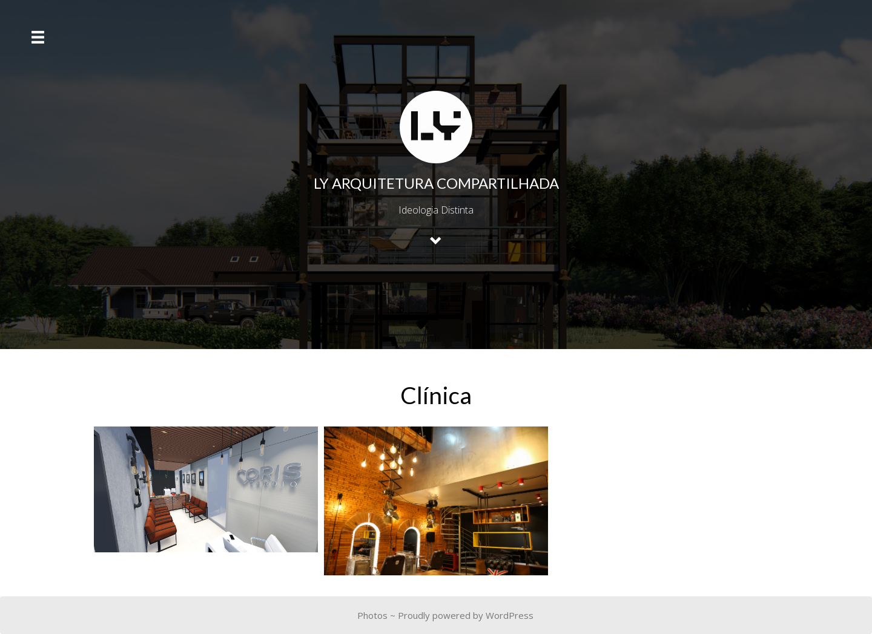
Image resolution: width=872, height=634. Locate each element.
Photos (372, 615)
